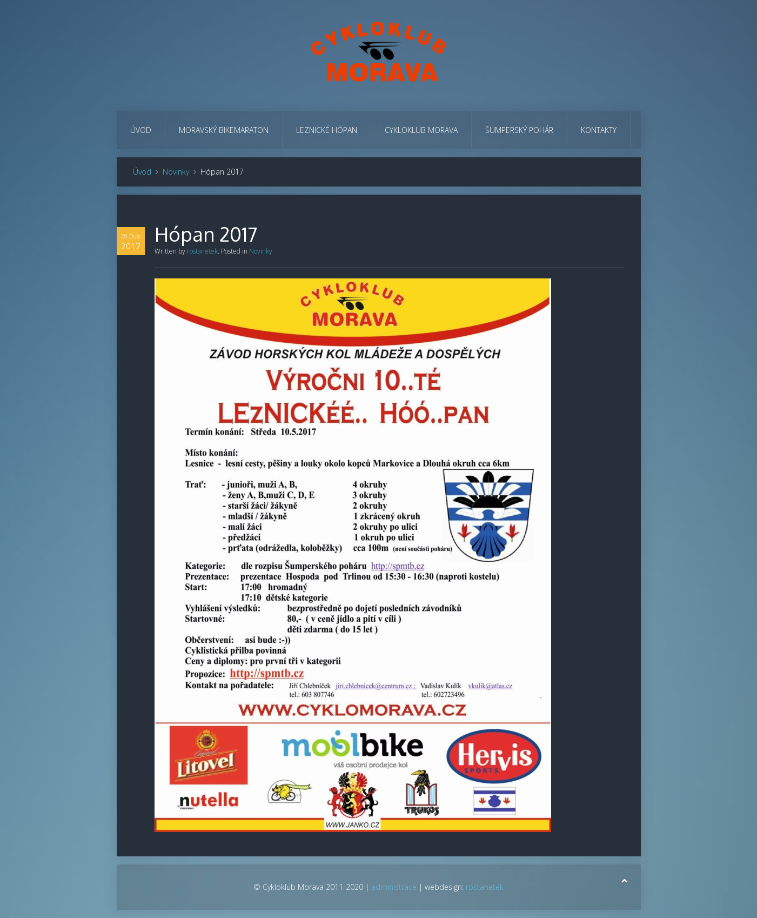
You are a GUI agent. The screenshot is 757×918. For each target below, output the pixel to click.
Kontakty (599, 130)
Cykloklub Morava (421, 130)
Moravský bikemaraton (224, 130)
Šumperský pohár (519, 130)
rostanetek (202, 251)
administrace (394, 887)
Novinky (176, 172)
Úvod (140, 130)
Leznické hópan (326, 130)
